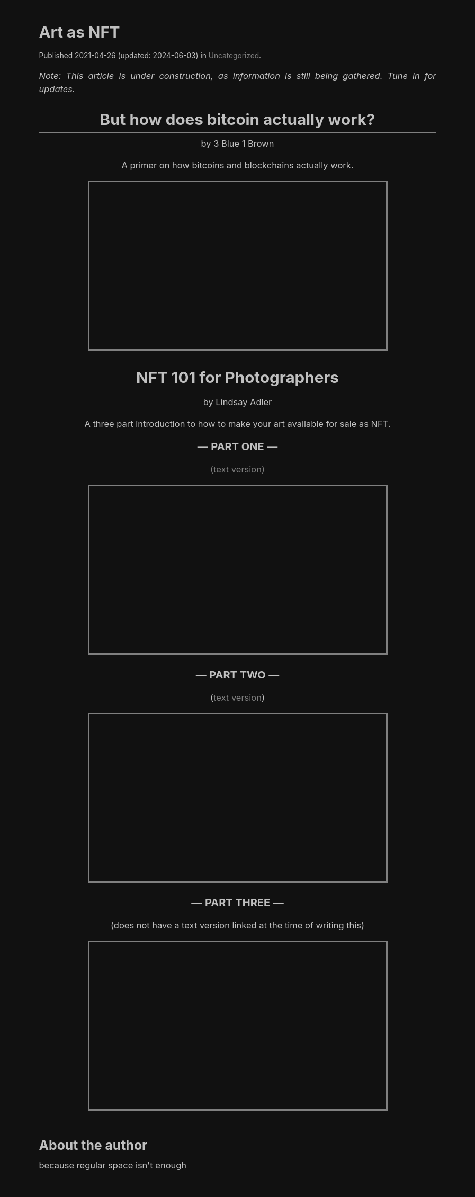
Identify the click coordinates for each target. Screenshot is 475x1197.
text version (237, 697)
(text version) (237, 469)
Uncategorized (234, 55)
